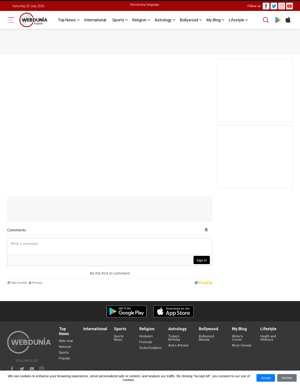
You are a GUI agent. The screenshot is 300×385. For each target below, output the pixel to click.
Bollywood (189, 20)
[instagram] (42, 369)
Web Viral (66, 341)
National (65, 347)
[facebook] (12, 369)
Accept (266, 378)
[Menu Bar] (11, 20)
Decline (287, 378)
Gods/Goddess (150, 348)
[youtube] (32, 369)
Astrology (163, 20)
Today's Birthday (174, 338)
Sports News (119, 338)
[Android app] (126, 311)
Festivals (145, 342)
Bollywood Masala (206, 338)
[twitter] (22, 369)
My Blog (213, 20)
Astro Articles (178, 345)
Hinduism (146, 336)
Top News (67, 20)
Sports (118, 20)
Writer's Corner (237, 338)
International (95, 20)
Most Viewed (241, 345)
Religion (139, 20)
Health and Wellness (268, 338)
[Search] (266, 20)
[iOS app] (173, 311)
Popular (64, 358)
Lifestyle (236, 20)
